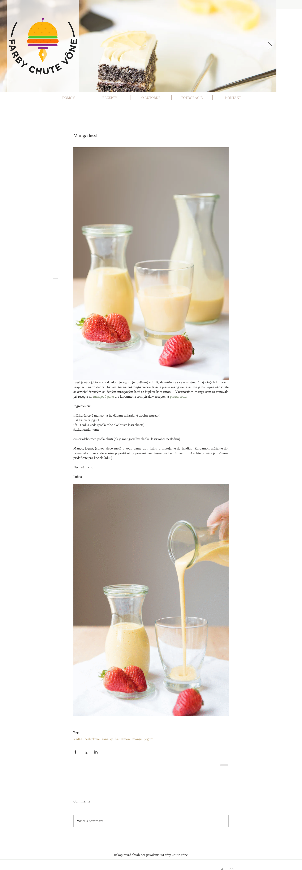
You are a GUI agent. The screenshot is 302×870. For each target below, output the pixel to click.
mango (137, 739)
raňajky (107, 739)
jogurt (148, 739)
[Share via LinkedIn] (96, 752)
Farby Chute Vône (175, 855)
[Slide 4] (115, 87)
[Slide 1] (98, 87)
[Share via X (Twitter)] (86, 752)
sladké (77, 739)
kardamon (122, 739)
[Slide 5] (121, 87)
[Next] (270, 46)
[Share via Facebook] (75, 752)
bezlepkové (92, 739)
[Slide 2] (104, 87)
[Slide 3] (110, 87)
